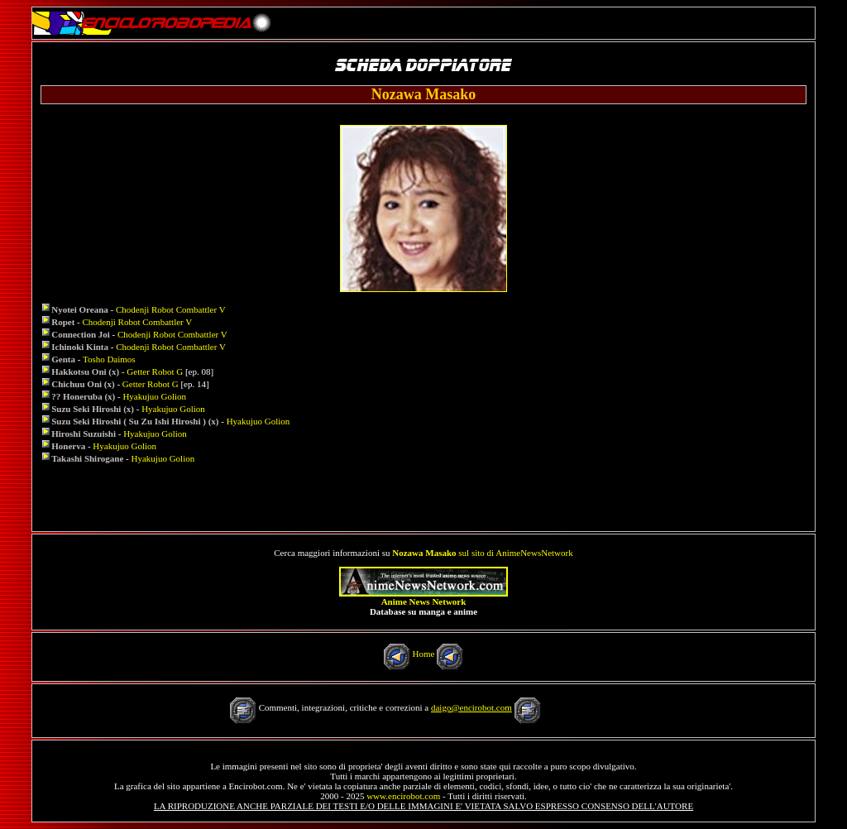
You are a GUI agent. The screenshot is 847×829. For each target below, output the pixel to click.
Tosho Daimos (109, 359)
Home (424, 654)
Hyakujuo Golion (154, 396)
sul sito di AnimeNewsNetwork (482, 553)
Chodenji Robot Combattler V (171, 309)
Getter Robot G (155, 371)
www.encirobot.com (403, 796)
